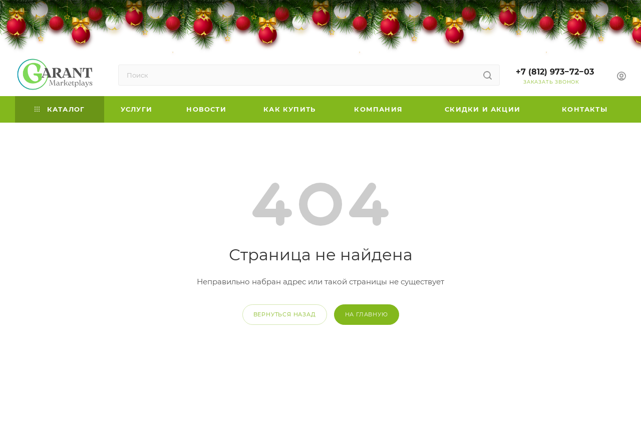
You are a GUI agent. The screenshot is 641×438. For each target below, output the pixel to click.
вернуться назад (284, 314)
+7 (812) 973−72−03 (555, 72)
